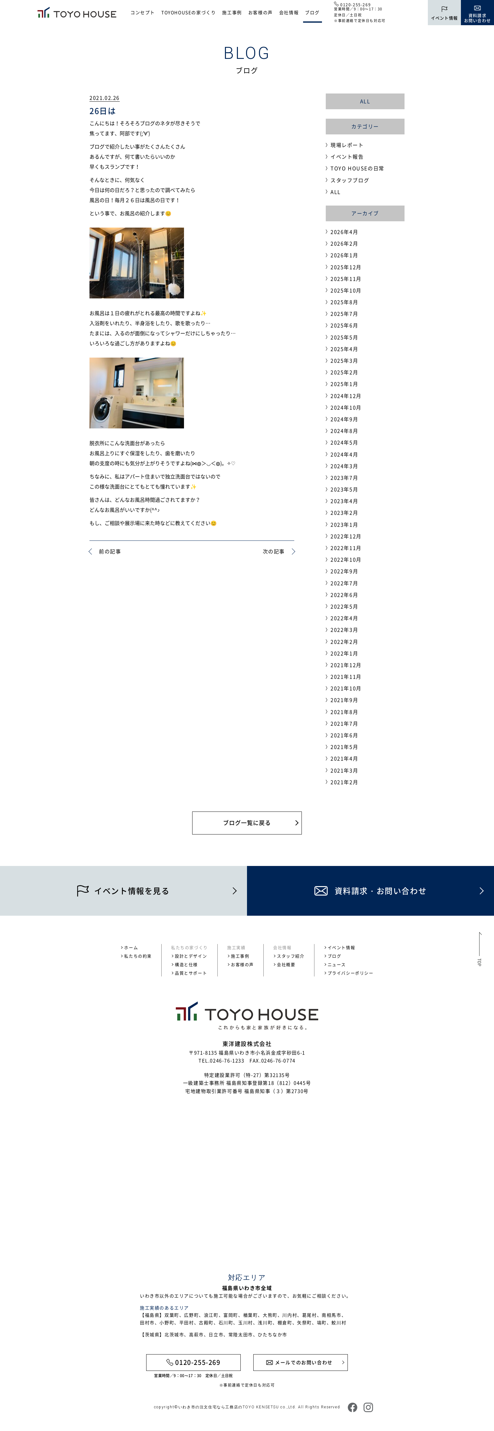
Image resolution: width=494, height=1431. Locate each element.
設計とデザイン (191, 956)
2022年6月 (344, 594)
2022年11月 (346, 547)
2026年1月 (344, 255)
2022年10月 (346, 559)
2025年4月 (344, 349)
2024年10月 (346, 407)
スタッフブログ (349, 180)
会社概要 (286, 964)
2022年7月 (344, 583)
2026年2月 (344, 243)
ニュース (337, 964)
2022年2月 (344, 641)
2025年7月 (344, 313)
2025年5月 (344, 337)
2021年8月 (344, 712)
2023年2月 (344, 512)
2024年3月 (344, 466)
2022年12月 (346, 536)
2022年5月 (344, 606)
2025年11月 (346, 278)
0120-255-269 (355, 5)
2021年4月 (344, 758)
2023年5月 (344, 489)
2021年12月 (346, 665)
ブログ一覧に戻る (247, 822)
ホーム (131, 947)
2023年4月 (344, 501)
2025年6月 (344, 325)
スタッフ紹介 (291, 956)
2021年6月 (344, 735)
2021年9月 (344, 700)
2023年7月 (344, 477)
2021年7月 (344, 723)
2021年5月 (344, 746)
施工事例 (232, 12)
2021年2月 (344, 782)
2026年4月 (344, 231)
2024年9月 (344, 419)
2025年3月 (344, 360)
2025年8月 (344, 302)
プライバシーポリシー (351, 973)
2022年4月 (344, 618)
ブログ (312, 12)
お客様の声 (260, 12)
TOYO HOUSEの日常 (357, 168)
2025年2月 (344, 372)
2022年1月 (344, 653)
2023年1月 (344, 524)
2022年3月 (344, 629)
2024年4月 (344, 454)
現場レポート (347, 145)
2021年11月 (346, 676)
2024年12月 (346, 395)
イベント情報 (341, 947)
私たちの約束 (138, 956)
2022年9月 (344, 571)
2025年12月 (346, 267)
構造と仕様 (186, 964)
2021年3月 (344, 770)
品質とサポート (191, 973)
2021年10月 (346, 688)
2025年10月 (346, 290)
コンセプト (142, 12)
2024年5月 (344, 442)
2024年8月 (344, 430)
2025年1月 (344, 383)
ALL (365, 101)
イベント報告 (347, 156)
